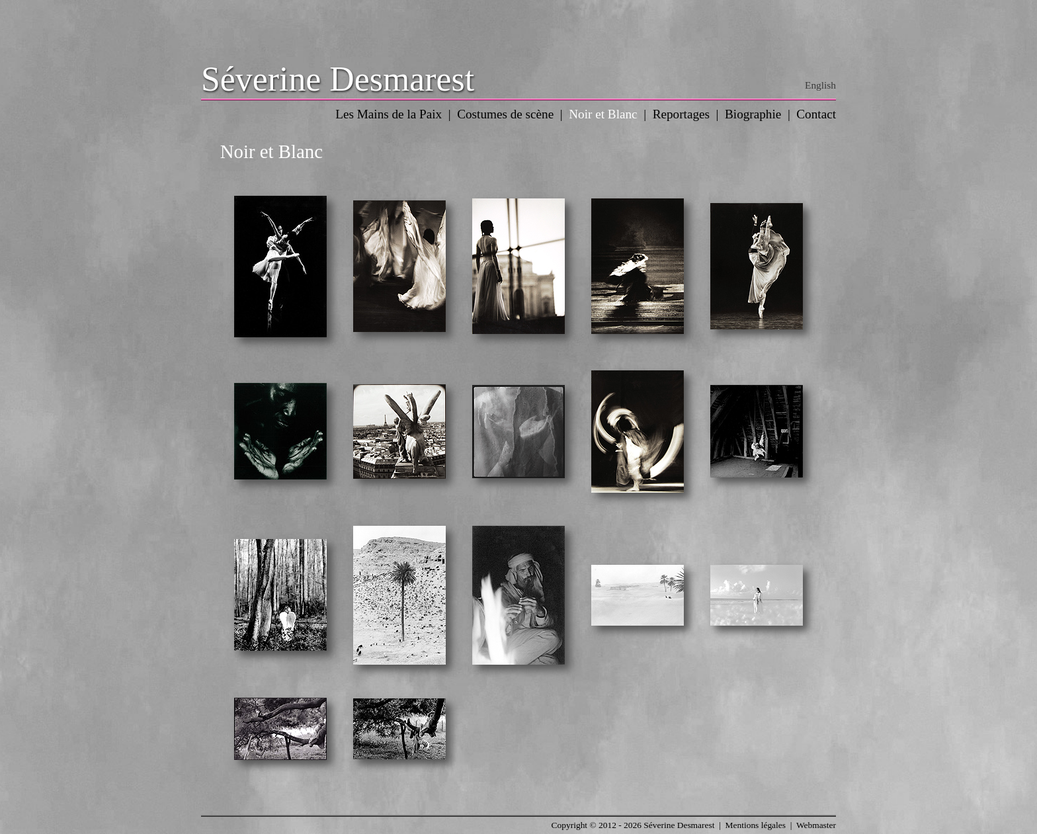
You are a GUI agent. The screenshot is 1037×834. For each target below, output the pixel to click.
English (820, 85)
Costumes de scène (505, 114)
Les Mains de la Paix (388, 114)
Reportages (681, 114)
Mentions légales (756, 825)
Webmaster (816, 825)
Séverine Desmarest (337, 79)
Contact (816, 114)
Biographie (753, 114)
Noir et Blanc (603, 114)
